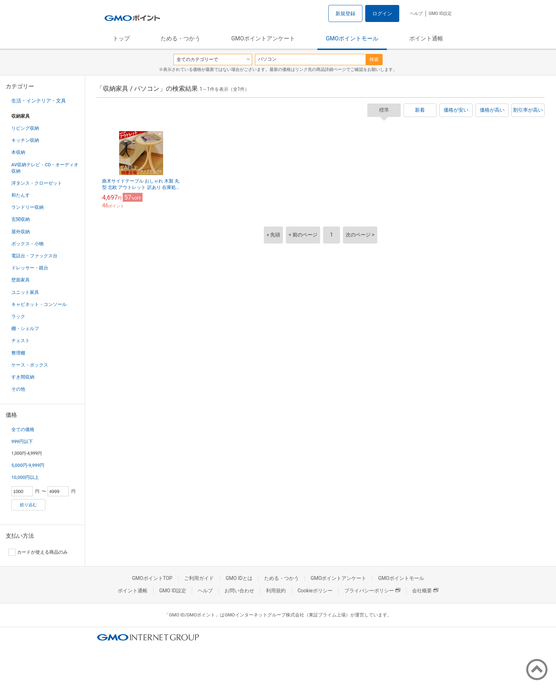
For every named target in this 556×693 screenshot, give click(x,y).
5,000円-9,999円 (27, 465)
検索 (374, 59)
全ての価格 (22, 429)
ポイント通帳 (426, 38)
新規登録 (345, 13)
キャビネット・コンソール (39, 304)
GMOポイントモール (352, 38)
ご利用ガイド (199, 578)
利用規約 (276, 590)
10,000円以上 (25, 477)
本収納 (18, 152)
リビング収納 (25, 128)
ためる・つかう (180, 38)
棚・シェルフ (25, 328)
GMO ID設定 (440, 13)
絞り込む (28, 504)
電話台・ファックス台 (34, 255)
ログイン (382, 13)
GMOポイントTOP (152, 578)
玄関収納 (20, 219)
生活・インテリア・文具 (38, 101)
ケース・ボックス (29, 365)
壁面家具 (20, 280)
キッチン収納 (25, 140)
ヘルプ (416, 13)
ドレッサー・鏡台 (29, 267)
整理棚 (18, 353)
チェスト (20, 340)
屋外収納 (20, 231)
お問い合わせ (239, 590)
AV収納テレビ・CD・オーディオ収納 (44, 168)
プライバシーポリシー (372, 590)
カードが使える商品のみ (38, 552)
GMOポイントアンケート (263, 38)
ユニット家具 (25, 292)
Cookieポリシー (315, 590)
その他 (18, 389)
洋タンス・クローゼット (36, 183)
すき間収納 (22, 377)
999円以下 (22, 441)
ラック (18, 316)
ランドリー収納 (27, 207)
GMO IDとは (239, 578)
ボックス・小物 (27, 243)
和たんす (20, 195)
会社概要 (425, 590)
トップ (121, 38)
